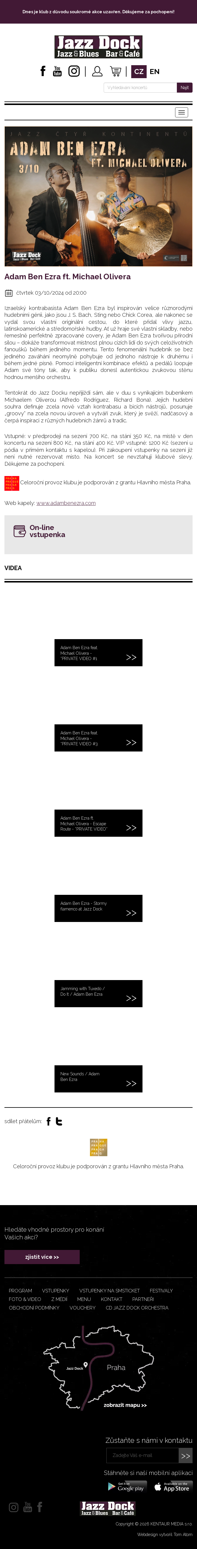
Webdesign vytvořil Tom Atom (165, 1534)
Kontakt (111, 1299)
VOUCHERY (83, 1308)
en (155, 71)
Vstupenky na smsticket (109, 1291)
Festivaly (161, 1291)
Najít (185, 87)
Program (20, 1291)
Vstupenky (55, 1291)
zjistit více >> (42, 1257)
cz (139, 71)
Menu (84, 1299)
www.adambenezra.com (66, 503)
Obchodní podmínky (34, 1308)
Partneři (143, 1299)
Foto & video (25, 1299)
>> (185, 1455)
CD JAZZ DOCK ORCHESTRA (137, 1308)
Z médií (59, 1299)
